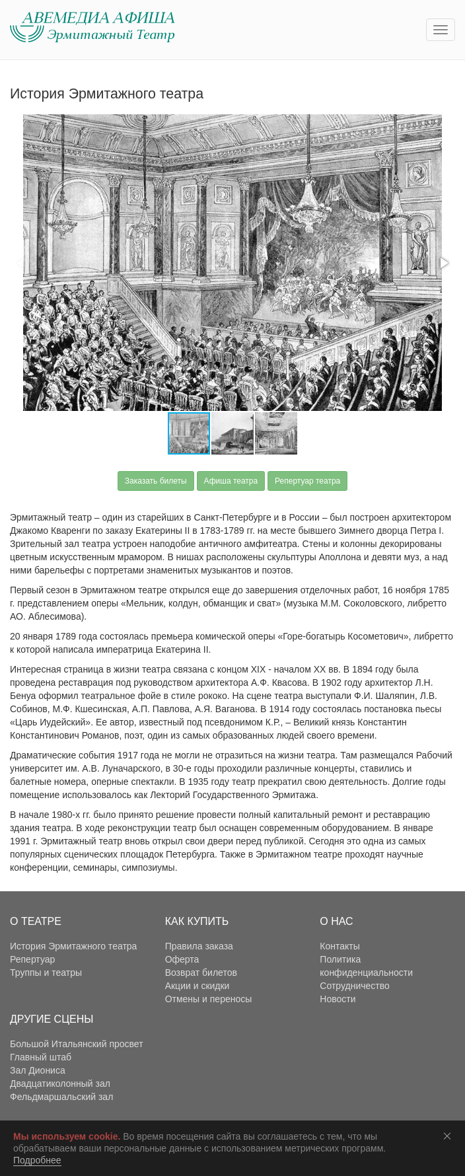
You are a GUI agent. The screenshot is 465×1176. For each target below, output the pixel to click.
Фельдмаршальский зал (61, 1096)
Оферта (182, 959)
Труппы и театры (46, 972)
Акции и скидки (197, 985)
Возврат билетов (201, 972)
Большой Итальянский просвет (76, 1044)
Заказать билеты (156, 481)
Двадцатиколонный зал (60, 1083)
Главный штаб (40, 1057)
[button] (443, 263)
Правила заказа (199, 946)
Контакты (339, 946)
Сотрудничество (354, 985)
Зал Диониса (37, 1070)
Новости (337, 999)
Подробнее (37, 1160)
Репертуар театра (307, 481)
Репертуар (32, 959)
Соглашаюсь (450, 1136)
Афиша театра (231, 481)
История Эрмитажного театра (73, 946)
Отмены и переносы (208, 999)
